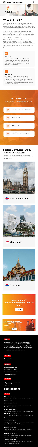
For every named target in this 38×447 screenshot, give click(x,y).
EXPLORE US (7, 364)
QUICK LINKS (8, 355)
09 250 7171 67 (16, 382)
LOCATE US (7, 393)
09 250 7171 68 (9, 383)
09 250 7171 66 (10, 382)
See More (14, 328)
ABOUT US (7, 339)
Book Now (19, 309)
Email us (8, 385)
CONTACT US (8, 378)
